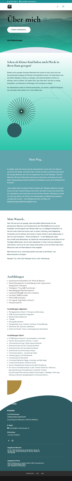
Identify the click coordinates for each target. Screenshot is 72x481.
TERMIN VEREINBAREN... (19, 30)
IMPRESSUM (30, 473)
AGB (42, 473)
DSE (37, 473)
